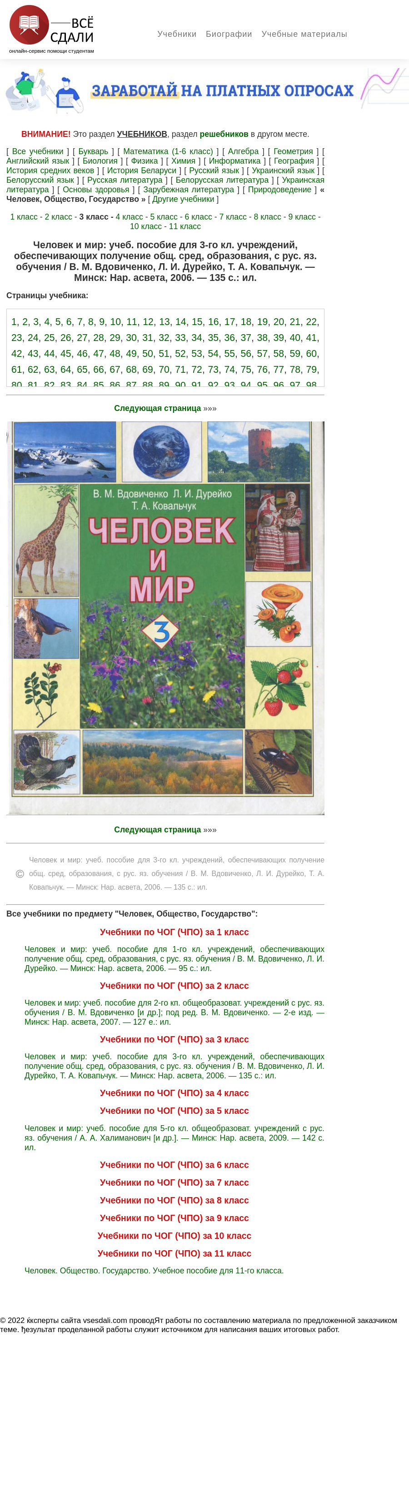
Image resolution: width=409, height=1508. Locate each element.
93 (229, 385)
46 (82, 353)
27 (82, 337)
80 (16, 385)
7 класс (232, 216)
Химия (183, 160)
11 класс (185, 226)
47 (98, 353)
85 (98, 385)
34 (196, 337)
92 (213, 385)
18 (246, 321)
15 (197, 321)
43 (33, 353)
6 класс (198, 216)
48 (115, 353)
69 (147, 369)
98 (311, 385)
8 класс (267, 216)
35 (213, 337)
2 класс (58, 216)
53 (196, 353)
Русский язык (214, 170)
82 (49, 385)
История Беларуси (141, 170)
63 (49, 369)
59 (295, 353)
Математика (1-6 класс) (168, 151)
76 (262, 369)
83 (65, 385)
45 (65, 353)
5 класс (163, 216)
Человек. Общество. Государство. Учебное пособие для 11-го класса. (154, 1270)
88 (147, 385)
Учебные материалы (304, 34)
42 (16, 353)
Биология (100, 160)
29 (115, 337)
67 (115, 369)
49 (131, 353)
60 (311, 353)
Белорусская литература (222, 180)
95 (262, 385)
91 (196, 385)
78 (295, 369)
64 (65, 369)
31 (147, 337)
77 (279, 369)
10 (115, 321)
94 (245, 385)
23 (16, 337)
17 (229, 321)
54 (213, 353)
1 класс (23, 216)
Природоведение (280, 189)
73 (213, 369)
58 (279, 353)
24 (33, 337)
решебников (224, 134)
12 (148, 321)
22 (311, 321)
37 (245, 337)
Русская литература (124, 180)
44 (49, 353)
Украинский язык (283, 170)
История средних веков (50, 170)
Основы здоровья (96, 189)
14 (180, 321)
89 (164, 385)
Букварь (94, 151)
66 (98, 369)
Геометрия (293, 151)
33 (180, 337)
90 (180, 385)
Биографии (229, 34)
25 (49, 337)
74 (229, 369)
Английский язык (37, 160)
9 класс (301, 216)
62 (33, 369)
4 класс (129, 216)
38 (262, 337)
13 (164, 321)
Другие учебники (183, 199)
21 (295, 321)
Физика (144, 160)
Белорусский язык (40, 180)
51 (164, 353)
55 (229, 353)
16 (213, 321)
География (294, 160)
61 (16, 369)
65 (82, 369)
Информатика (235, 160)
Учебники (177, 34)
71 (180, 369)
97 (295, 385)
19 (262, 321)
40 (295, 337)
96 (279, 385)
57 (262, 353)
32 (164, 337)
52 (180, 353)
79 (311, 369)
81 (33, 385)
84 (82, 385)
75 (245, 369)
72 (196, 369)
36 (229, 337)
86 (115, 385)
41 (311, 337)
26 (65, 337)
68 (131, 369)
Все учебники (38, 151)
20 (279, 321)
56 (245, 353)
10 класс (146, 226)
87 (131, 385)
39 (279, 337)
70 (164, 369)
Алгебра (243, 151)
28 (98, 337)
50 (147, 353)
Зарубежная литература (188, 189)
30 (131, 337)
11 (131, 321)
